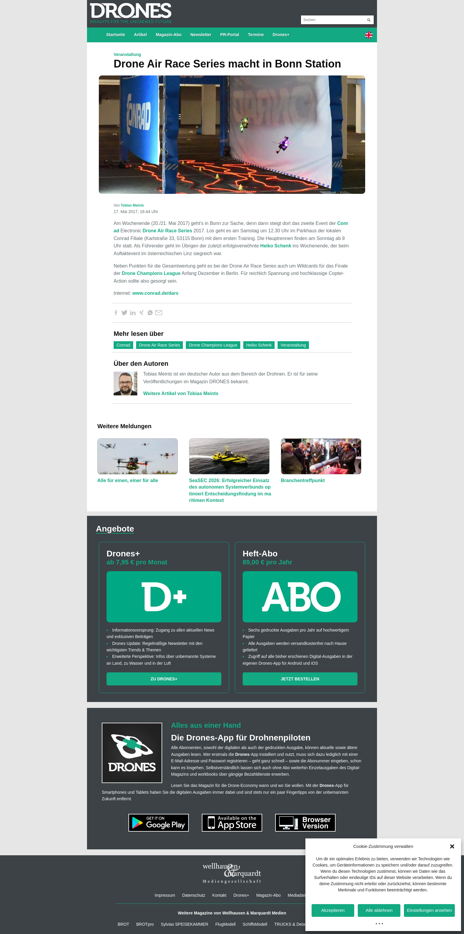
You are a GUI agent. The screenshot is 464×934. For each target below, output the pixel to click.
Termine (256, 34)
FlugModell (225, 924)
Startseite (115, 34)
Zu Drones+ (164, 679)
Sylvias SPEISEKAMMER (184, 924)
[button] (452, 846)
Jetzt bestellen (300, 679)
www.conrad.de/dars (155, 293)
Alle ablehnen (379, 910)
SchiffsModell (255, 924)
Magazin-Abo (168, 34)
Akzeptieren (332, 910)
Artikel (140, 34)
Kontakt (219, 895)
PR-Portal (229, 34)
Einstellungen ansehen (429, 910)
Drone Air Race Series (167, 230)
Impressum (165, 895)
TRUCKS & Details (291, 924)
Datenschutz (193, 895)
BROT (123, 924)
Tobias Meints (132, 205)
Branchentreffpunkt (303, 480)
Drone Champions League (151, 273)
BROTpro (145, 924)
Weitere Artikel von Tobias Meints (180, 393)
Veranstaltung (293, 345)
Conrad (123, 345)
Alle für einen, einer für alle (127, 480)
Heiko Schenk (275, 245)
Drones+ (281, 34)
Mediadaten (298, 895)
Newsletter (201, 34)
